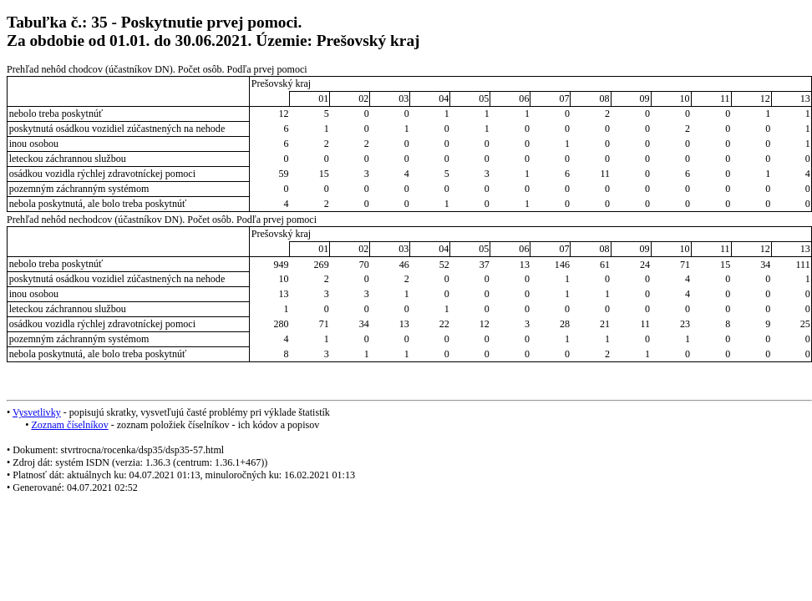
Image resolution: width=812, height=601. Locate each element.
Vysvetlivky (37, 412)
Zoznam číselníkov (69, 425)
